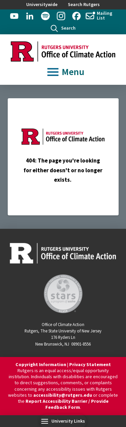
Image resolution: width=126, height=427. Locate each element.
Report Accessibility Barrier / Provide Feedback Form (67, 404)
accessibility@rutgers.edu (62, 395)
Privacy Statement (90, 364)
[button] (63, 28)
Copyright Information (40, 364)
